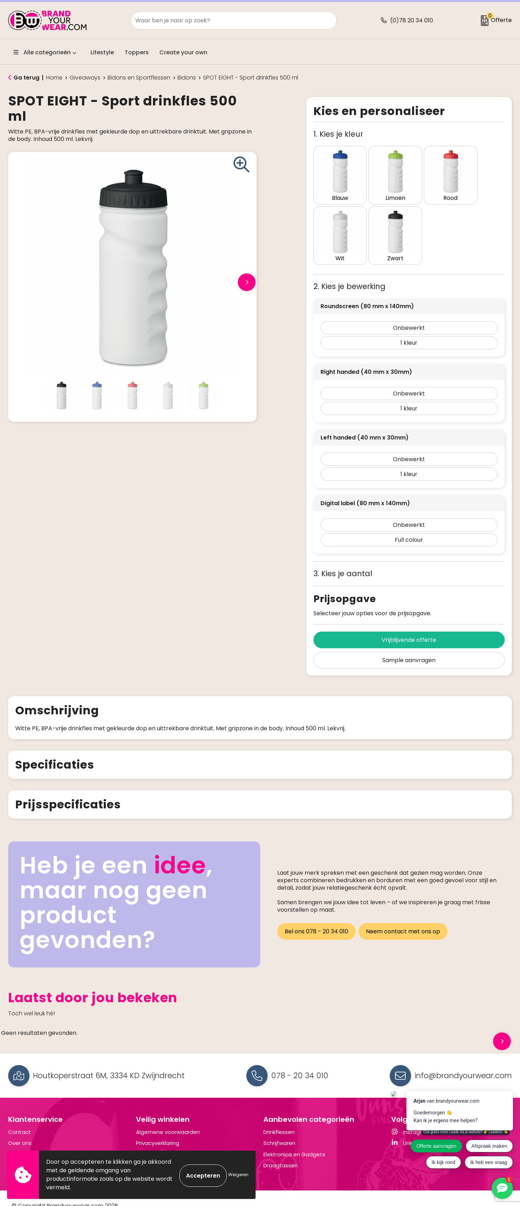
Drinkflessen (279, 1117)
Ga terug (26, 77)
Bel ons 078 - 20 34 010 (316, 915)
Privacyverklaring (157, 1128)
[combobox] (225, 20)
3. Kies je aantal (342, 558)
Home (54, 78)
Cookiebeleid (153, 1139)
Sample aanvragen (409, 645)
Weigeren (238, 1175)
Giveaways (85, 78)
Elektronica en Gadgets (294, 1139)
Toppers (137, 52)
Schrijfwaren (279, 1128)
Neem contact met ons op (404, 915)
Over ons (20, 1128)
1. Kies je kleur (338, 134)
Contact (19, 1117)
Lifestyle (102, 52)
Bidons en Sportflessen (139, 78)
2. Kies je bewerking (349, 271)
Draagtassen (280, 1150)
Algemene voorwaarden (168, 1117)
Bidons (186, 78)
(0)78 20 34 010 (411, 20)
